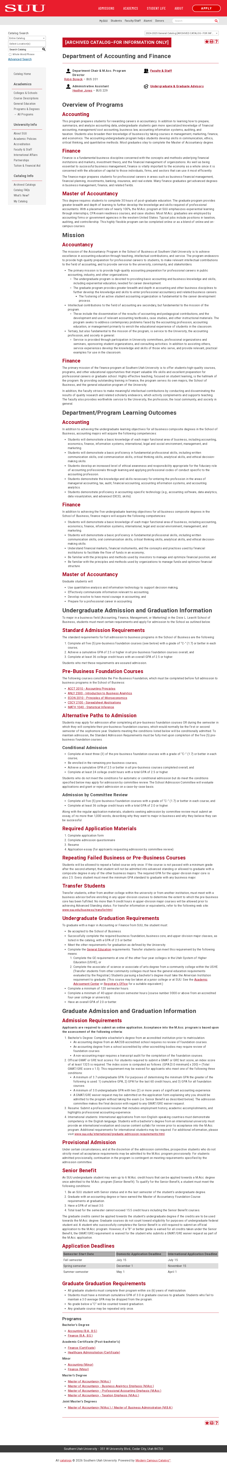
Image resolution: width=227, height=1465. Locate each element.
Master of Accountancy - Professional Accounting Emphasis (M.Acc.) (114, 1390)
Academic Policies (25, 139)
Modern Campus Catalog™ (153, 1460)
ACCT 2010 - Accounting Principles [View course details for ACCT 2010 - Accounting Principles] (92, 688)
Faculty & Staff (23, 149)
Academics (130, 8)
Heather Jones (82, 90)
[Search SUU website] (195, 20)
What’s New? (21, 195)
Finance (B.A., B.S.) (80, 1335)
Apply (206, 8)
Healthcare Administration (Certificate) (94, 1352)
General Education (25, 103)
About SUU (20, 133)
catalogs (66, 1460)
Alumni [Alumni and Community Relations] (148, 20)
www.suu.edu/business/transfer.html (87, 910)
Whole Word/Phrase (23, 54)
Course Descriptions (26, 98)
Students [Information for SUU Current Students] (116, 20)
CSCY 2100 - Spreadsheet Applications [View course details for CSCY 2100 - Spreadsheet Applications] (94, 702)
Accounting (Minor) (80, 1364)
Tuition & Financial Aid (27, 165)
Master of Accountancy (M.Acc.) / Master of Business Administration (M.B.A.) (120, 1407)
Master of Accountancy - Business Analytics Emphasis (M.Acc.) (111, 1386)
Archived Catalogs (25, 184)
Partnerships (21, 160)
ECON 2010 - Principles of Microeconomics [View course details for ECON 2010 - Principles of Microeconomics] (97, 698)
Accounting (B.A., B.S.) (82, 1331)
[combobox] (182, 33)
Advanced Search (20, 59)
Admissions (106, 8)
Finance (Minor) (78, 1369)
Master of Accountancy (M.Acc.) (89, 1381)
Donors (159, 20)
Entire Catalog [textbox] (17, 38)
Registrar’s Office (116, 984)
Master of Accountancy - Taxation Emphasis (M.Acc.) (103, 1395)
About (179, 8)
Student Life (156, 8)
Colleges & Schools (25, 93)
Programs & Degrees (27, 109)
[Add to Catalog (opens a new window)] (207, 41)
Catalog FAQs (22, 190)
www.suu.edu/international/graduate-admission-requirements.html (119, 1134)
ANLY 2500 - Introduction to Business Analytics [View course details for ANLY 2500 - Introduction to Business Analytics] (100, 693)
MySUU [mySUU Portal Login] (103, 20)
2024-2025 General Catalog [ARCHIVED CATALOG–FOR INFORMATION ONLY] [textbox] (182, 33)
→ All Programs (23, 114)
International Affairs (26, 155)
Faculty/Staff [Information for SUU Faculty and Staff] (133, 20)
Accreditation (22, 144)
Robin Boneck (73, 79)
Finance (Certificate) (81, 1348)
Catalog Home (22, 74)
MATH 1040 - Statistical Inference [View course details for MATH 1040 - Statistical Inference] (91, 707)
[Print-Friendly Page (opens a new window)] (212, 41)
